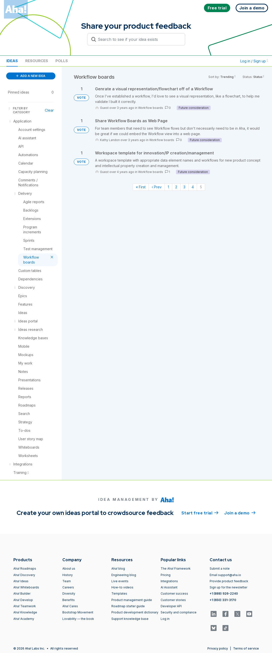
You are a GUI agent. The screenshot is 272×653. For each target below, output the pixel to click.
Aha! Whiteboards (26, 587)
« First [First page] (141, 187)
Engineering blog (123, 575)
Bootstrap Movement (77, 612)
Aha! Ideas (20, 581)
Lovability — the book (78, 619)
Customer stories (173, 600)
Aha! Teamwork (24, 606)
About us (68, 568)
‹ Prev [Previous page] (157, 187)
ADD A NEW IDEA (30, 76)
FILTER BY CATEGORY (19, 110)
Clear (49, 110)
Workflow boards (150, 108)
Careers (68, 587)
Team (66, 581)
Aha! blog (118, 568)
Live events (119, 581)
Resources (36, 60)
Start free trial (200, 512)
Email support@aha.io (225, 575)
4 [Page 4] (193, 187)
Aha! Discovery (24, 575)
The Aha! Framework (176, 568)
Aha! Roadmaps (24, 568)
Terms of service (246, 648)
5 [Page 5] (201, 187)
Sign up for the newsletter (228, 587)
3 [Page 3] (184, 187)
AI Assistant (169, 587)
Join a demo (239, 512)
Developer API (171, 606)
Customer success (174, 593)
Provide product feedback (229, 581)
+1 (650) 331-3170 (223, 600)
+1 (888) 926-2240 (224, 593)
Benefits (68, 600)
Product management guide (131, 600)
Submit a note (220, 568)
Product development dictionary (134, 612)
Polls (61, 60)
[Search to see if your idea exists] (138, 39)
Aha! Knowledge (25, 612)
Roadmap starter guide (128, 606)
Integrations (169, 581)
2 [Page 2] (176, 187)
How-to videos (122, 587)
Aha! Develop (23, 600)
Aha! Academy (23, 619)
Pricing (166, 575)
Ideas (12, 60)
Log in (165, 619)
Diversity (68, 593)
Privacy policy (217, 648)
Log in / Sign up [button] (254, 61)
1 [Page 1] (168, 187)
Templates (119, 593)
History (67, 575)
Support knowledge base (129, 619)
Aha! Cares (70, 606)
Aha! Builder (21, 593)
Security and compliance (179, 612)
